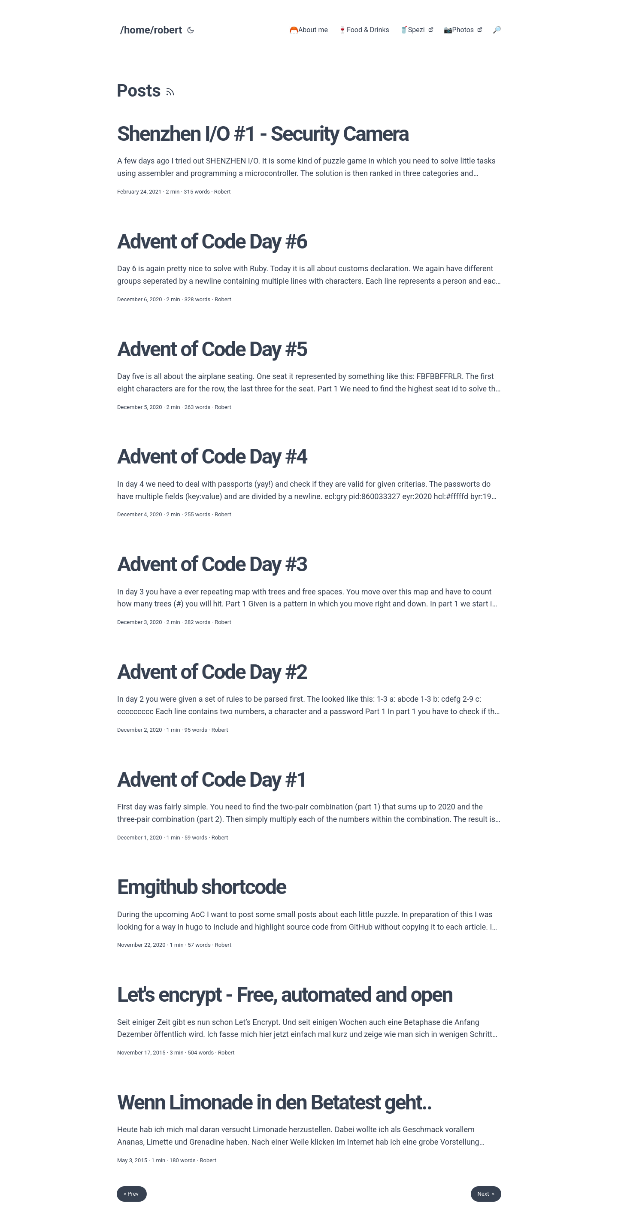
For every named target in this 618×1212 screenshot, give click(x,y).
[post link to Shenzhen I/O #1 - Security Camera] (309, 158)
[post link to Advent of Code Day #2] (309, 696)
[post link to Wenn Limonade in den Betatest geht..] (309, 1127)
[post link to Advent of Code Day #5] (309, 374)
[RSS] (170, 91)
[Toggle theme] (190, 30)
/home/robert (151, 30)
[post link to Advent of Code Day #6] (309, 266)
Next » (486, 1194)
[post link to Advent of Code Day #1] (309, 804)
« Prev (132, 1194)
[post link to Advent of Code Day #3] (309, 589)
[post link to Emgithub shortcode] (309, 912)
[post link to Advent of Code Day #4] (309, 481)
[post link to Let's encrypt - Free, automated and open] (309, 1019)
